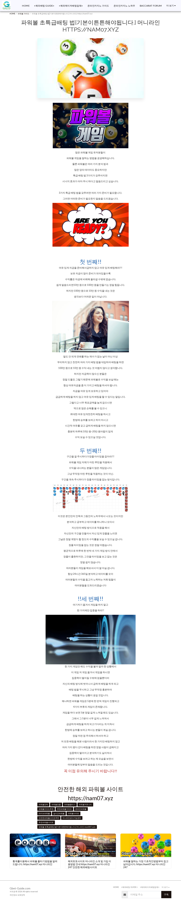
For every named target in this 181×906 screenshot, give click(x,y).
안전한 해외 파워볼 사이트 (90, 788)
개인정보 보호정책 (17, 895)
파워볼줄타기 (69, 804)
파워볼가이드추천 (46, 809)
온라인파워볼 (80, 809)
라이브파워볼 (44, 813)
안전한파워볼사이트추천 (49, 818)
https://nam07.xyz (90, 798)
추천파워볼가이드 (64, 809)
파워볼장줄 (56, 804)
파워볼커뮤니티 (85, 804)
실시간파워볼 (58, 813)
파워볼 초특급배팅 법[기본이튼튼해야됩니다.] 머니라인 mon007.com (67, 827)
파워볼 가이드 (23, 13)
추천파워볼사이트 (46, 822)
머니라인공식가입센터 (72, 818)
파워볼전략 (43, 804)
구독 (166, 894)
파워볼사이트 (73, 813)
